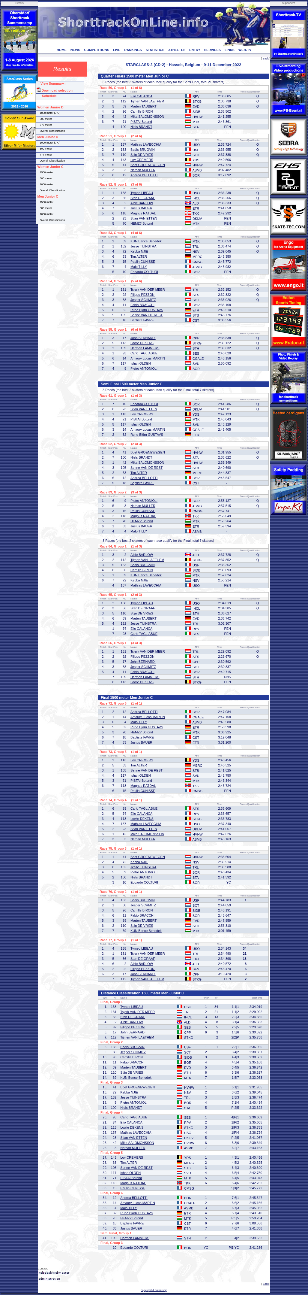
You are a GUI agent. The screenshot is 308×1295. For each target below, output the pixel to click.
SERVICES (212, 50)
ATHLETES (176, 50)
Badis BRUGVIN (142, 149)
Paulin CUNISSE (142, 261)
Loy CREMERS (141, 160)
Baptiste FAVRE (142, 320)
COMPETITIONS (96, 50)
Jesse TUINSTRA (143, 246)
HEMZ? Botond (141, 223)
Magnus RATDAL (143, 213)
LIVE (116, 50)
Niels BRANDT (141, 127)
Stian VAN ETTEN (143, 218)
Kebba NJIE (139, 251)
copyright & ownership (154, 1290)
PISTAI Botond (141, 121)
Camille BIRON (141, 111)
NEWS (75, 50)
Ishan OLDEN (140, 363)
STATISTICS (155, 50)
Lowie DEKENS (142, 343)
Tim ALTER (138, 256)
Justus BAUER (141, 208)
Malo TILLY (138, 266)
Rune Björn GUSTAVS (146, 310)
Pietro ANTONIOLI (143, 368)
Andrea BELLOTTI (144, 175)
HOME (62, 50)
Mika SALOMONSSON (147, 116)
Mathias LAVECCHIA (145, 144)
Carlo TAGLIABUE (143, 353)
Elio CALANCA (141, 96)
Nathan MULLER (142, 170)
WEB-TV (244, 50)
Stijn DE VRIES (141, 154)
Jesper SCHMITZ (143, 300)
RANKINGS (133, 50)
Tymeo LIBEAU (141, 193)
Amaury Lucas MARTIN (147, 358)
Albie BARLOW (141, 203)
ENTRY (194, 50)
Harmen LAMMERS (145, 348)
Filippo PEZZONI (142, 294)
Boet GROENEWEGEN (147, 165)
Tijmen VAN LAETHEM (147, 101)
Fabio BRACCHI (142, 305)
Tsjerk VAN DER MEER (147, 289)
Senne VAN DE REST (146, 315)
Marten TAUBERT (143, 106)
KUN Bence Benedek (146, 241)
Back (266, 58)
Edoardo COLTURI (144, 272)
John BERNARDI (143, 338)
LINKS (230, 50)
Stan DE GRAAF (142, 198)
